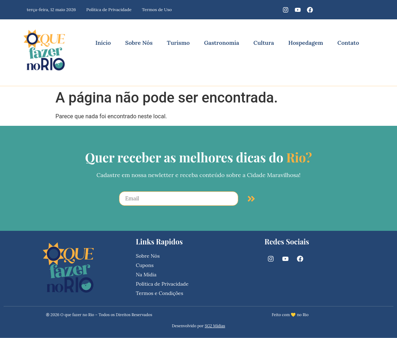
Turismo (178, 42)
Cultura (264, 42)
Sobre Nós (139, 42)
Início (103, 42)
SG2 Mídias (215, 325)
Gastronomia (221, 42)
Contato (348, 42)
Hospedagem (305, 42)
